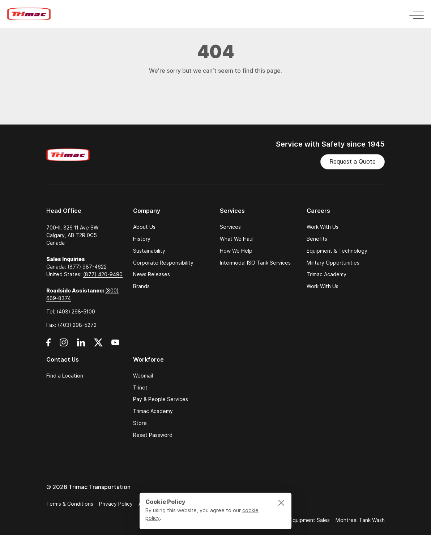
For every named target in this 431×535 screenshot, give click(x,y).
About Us (144, 227)
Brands (141, 286)
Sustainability (149, 251)
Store (140, 423)
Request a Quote (352, 161)
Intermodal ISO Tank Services (255, 263)
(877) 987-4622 (87, 266)
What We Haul (236, 239)
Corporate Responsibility (163, 263)
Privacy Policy (116, 503)
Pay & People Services (160, 399)
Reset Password (152, 435)
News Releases (151, 274)
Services (230, 227)
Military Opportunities (333, 263)
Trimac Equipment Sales (301, 520)
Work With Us (322, 227)
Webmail (143, 376)
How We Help (236, 251)
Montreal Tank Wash (360, 520)
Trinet (140, 388)
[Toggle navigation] (414, 14)
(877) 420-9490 (103, 274)
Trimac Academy (326, 274)
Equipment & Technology (337, 251)
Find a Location (64, 376)
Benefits (317, 239)
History (141, 239)
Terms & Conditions (69, 503)
